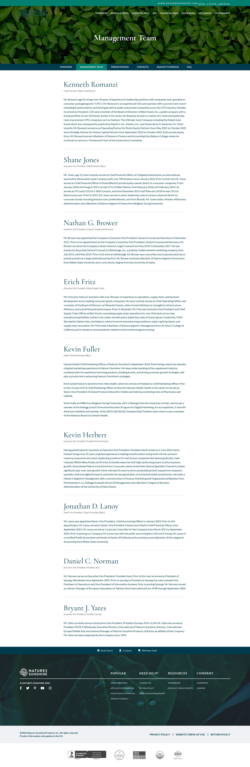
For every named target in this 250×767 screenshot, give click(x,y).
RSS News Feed (149, 650)
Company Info (140, 13)
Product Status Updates (180, 688)
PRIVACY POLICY (160, 734)
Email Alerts (107, 650)
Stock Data (188, 13)
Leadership (202, 683)
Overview (101, 13)
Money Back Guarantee (123, 693)
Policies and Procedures (152, 693)
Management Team (91, 67)
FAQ (189, 67)
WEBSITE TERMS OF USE (190, 734)
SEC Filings (205, 13)
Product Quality (120, 699)
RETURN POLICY (220, 734)
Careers (201, 688)
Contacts (143, 67)
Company (205, 673)
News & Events (120, 13)
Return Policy (146, 688)
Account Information (122, 688)
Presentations (120, 67)
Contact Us (145, 683)
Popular (118, 673)
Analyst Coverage (168, 67)
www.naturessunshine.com (178, 3)
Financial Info (169, 13)
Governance (222, 13)
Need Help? (149, 673)
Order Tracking (119, 683)
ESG (155, 13)
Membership (174, 683)
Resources (177, 673)
